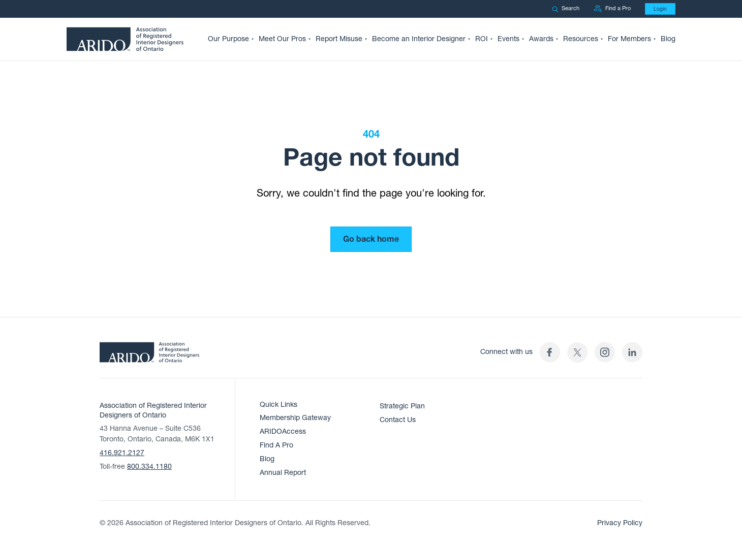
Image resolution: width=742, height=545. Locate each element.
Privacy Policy (619, 523)
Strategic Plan (402, 406)
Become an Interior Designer (419, 39)
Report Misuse (339, 39)
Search (565, 8)
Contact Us (398, 419)
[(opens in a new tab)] (577, 352)
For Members (629, 39)
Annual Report (283, 472)
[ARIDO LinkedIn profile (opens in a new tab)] (632, 352)
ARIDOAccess (283, 431)
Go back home (371, 239)
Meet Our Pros (282, 39)
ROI (481, 39)
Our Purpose (228, 39)
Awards (541, 39)
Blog (668, 39)
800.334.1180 (149, 466)
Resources (580, 39)
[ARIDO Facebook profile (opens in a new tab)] (550, 352)
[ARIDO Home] (149, 355)
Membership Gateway (295, 417)
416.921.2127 (122, 452)
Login (660, 9)
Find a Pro (612, 9)
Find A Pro (276, 445)
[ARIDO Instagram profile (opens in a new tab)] (605, 352)
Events (508, 39)
